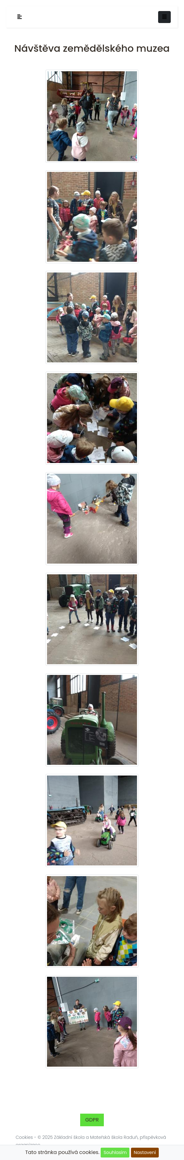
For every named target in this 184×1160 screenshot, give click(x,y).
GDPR (92, 1119)
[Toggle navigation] (164, 17)
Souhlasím (115, 1152)
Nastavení (145, 1152)
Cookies (24, 1137)
